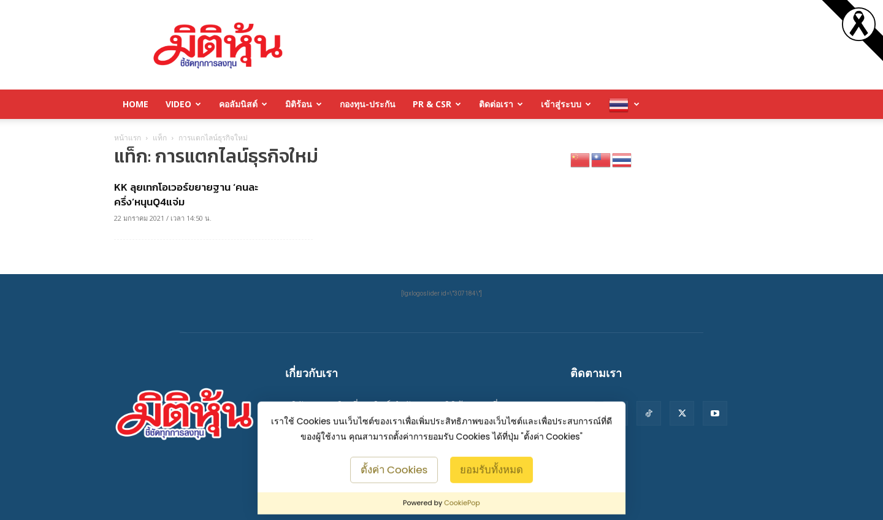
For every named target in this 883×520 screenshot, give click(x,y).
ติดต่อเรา (501, 104)
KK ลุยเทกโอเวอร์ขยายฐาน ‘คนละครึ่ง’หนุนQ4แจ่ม (186, 194)
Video (183, 104)
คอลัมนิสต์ (243, 104)
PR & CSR (437, 104)
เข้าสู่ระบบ (566, 104)
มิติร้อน (303, 104)
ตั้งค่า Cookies (394, 469)
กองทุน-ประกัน (368, 104)
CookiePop (462, 503)
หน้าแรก (127, 137)
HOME (135, 104)
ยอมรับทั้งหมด (491, 469)
